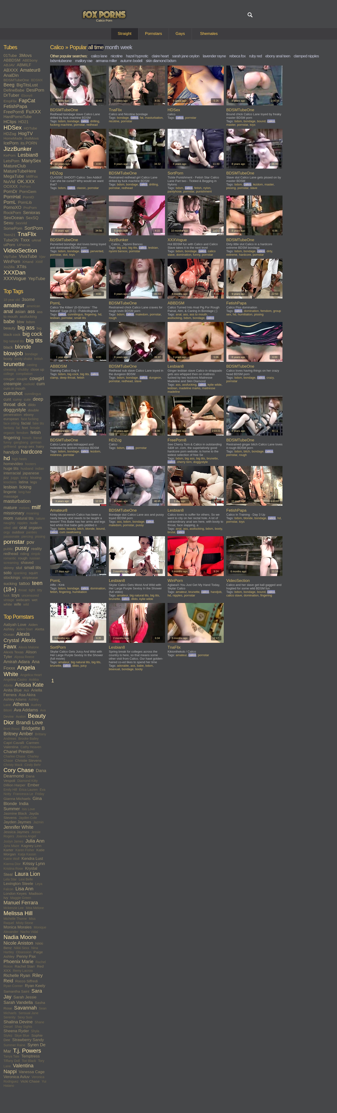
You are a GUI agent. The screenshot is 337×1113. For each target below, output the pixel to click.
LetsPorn (11, 161)
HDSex (13, 127)
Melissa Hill (18, 913)
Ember (33, 785)
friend (37, 438)
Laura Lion (27, 874)
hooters (30, 464)
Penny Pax (26, 956)
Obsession (23, 952)
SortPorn (33, 228)
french (26, 438)
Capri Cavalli (14, 743)
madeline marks (189, 388)
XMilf (39, 262)
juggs (14, 478)
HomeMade (13, 138)
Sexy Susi (25, 1017)
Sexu (8, 222)
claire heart (160, 56)
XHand (27, 262)
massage (11, 496)
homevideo (13, 464)
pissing (40, 536)
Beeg (9, 84)
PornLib (25, 202)
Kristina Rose (13, 868)
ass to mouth (198, 314)
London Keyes (15, 893)
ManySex (31, 160)
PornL (10, 202)
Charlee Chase (14, 756)
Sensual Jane (28, 1013)
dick (22, 404)
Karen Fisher (24, 850)
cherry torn (184, 462)
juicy (84, 665)
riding (24, 554)
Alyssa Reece (24, 657)
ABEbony (30, 60)
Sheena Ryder (16, 1031)
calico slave (234, 595)
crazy (270, 377)
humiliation (245, 314)
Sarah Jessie (24, 997)
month (112, 47)
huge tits (11, 468)
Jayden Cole (28, 818)
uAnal (36, 240)
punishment (204, 191)
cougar (9, 379)
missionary (14, 512)
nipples (22, 523)
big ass (26, 328)
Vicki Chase (30, 1081)
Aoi (26, 690)
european (11, 419)
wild (26, 604)
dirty (269, 251)
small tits (32, 567)
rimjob (35, 554)
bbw (20, 322)
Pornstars (153, 33)
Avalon (21, 716)
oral (23, 527)
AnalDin (11, 75)
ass (31, 311)
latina (23, 482)
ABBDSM (12, 60)
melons (24, 508)
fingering (12, 437)
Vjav (42, 257)
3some (28, 299)
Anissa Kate (29, 685)
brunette (14, 364)
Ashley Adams (15, 699)
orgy (7, 532)
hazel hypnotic (137, 56)
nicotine (117, 56)
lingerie (10, 492)
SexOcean (14, 217)
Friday (39, 794)
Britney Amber (18, 733)
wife (17, 604)
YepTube (36, 278)
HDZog (10, 134)
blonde (23, 347)
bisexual (114, 669)
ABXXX (11, 70)
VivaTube (28, 256)
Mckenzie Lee (14, 908)
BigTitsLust (27, 84)
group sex (26, 446)
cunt (7, 399)
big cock (32, 334)
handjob (11, 452)
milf (36, 507)
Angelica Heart (31, 675)
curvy (17, 399)
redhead (11, 553)
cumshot (13, 393)
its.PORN (29, 143)
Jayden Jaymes (17, 822)
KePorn (10, 155)
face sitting (11, 423)
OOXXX (11, 186)
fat (18, 428)
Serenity (9, 1017)
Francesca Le (23, 794)
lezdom (258, 184)
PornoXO (12, 207)
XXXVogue (15, 278)
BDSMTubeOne (16, 80)
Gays (180, 33)
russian (34, 558)
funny (7, 442)
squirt (33, 573)
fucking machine (61, 124)
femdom (23, 433)
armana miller (106, 61)
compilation (24, 374)
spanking (20, 573)
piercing (27, 536)
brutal (171, 532)
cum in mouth (14, 388)
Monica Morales (18, 927)
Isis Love (28, 809)
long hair (24, 492)
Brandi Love (29, 722)
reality (36, 549)
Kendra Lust (32, 858)
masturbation (17, 501)
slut (19, 568)
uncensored (30, 595)
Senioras (31, 212)
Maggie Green (20, 898)
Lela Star (10, 879)
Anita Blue (13, 690)
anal (8, 311)
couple (22, 379)
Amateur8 (30, 70)
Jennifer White (18, 827)
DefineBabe (14, 90)
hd (7, 458)
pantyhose (175, 191)
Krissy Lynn (34, 863)
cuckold (28, 384)
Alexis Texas (14, 652)
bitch (247, 451)
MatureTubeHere (20, 171)
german (35, 442)
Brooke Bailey (28, 738)
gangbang (21, 442)
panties (31, 532)
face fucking (29, 419)
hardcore (31, 452)
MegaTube (14, 176)
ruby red (255, 56)
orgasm (35, 527)
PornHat (12, 196)
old (14, 528)
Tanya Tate (11, 1056)
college (9, 374)
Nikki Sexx (21, 948)
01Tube (10, 55)
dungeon (155, 377)
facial (26, 423)
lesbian (10, 486)
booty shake (23, 359)
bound (261, 121)
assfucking (28, 316)
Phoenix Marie (18, 961)
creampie (12, 383)
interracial (12, 473)
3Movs (25, 55)
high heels (19, 459)
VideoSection (20, 250)
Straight (125, 33)
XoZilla (9, 267)
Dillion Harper (15, 785)
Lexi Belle (26, 879)
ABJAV (9, 65)
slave (253, 188)
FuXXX (33, 111)
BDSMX (37, 80)
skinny (9, 568)
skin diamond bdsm (161, 61)
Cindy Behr (33, 765)
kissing (35, 478)
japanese (31, 473)
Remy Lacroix (23, 970)
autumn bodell (131, 61)
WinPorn (12, 261)
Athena (21, 704)
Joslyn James (13, 841)
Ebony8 (26, 95)
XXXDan (15, 272)
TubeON (11, 240)
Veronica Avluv (16, 1077)
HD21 (23, 122)
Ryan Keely (35, 986)
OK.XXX (26, 181)
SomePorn (13, 228)
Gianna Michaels (17, 799)
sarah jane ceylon (185, 56)
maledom (142, 314)
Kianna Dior (12, 864)
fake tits (38, 423)
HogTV (25, 133)
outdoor (18, 532)
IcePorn (11, 143)
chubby (23, 369)
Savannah (25, 1008)
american (33, 306)
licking (25, 486)
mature (10, 507)
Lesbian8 (28, 155)
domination (183, 254)
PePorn (25, 187)
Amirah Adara (17, 661)
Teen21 (9, 235)
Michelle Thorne (15, 919)
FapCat (27, 101)
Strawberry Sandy (28, 1040)
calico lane (99, 56)
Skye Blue (22, 1035)
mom (8, 518)
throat (22, 590)
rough (23, 558)
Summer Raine (14, 1045)
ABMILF (24, 65)
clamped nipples (306, 56)
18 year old (12, 300)
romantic (10, 558)
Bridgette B (33, 728)
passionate (11, 536)
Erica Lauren (28, 789)
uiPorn (9, 245)
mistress (55, 455)
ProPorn (30, 208)
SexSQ (32, 218)
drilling (94, 121)
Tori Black (29, 1061)
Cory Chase (19, 770)
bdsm (30, 322)
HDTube (30, 128)
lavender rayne (214, 56)
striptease (30, 578)
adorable (123, 665)
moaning (32, 513)
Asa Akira (27, 695)
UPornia (23, 245)
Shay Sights (23, 1026)
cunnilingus (33, 394)
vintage (9, 600)
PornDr (10, 191)
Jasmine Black (15, 813)
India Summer (16, 806)
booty (8, 359)
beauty (9, 328)
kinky (24, 478)
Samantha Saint (16, 991)
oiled (7, 528)
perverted (96, 251)
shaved (27, 562)
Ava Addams (26, 709)
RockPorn (12, 213)
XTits (21, 266)
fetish (35, 432)
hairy (40, 446)
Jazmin (38, 822)
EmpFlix (10, 101)
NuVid (9, 181)
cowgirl (36, 378)
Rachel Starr (25, 966)
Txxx (25, 239)
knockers (10, 482)
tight (32, 590)
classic (81, 188)
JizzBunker (18, 149)
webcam (23, 600)
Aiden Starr (24, 629)
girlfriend (10, 446)
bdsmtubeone (61, 61)
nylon (207, 188)
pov (30, 542)
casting (32, 365)
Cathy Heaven (30, 747)
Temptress (30, 1056)
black (8, 347)
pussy (22, 548)
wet (34, 600)
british (38, 359)
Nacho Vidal (29, 932)
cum (41, 383)
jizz (6, 478)
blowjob (13, 353)
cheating (10, 369)
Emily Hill (10, 789)
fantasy (9, 428)
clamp (54, 377)
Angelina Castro (15, 679)
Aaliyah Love (15, 624)
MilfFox (32, 176)
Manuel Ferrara (21, 903)
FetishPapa (15, 106)
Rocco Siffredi (26, 981)
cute (27, 399)
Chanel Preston (18, 751)
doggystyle (15, 409)
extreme (231, 254)
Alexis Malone (28, 647)
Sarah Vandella (18, 1002)
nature (40, 518)
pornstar (14, 542)
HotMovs (31, 138)
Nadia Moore (20, 937)
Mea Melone (35, 908)
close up (37, 369)
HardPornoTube (18, 117)
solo (7, 572)
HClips (10, 121)
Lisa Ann (24, 888)
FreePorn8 (14, 111)
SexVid (21, 223)
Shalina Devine (18, 1021)
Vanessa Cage (31, 1072)
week (126, 47)
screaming (11, 563)
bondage (31, 354)
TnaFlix (27, 234)
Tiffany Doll (12, 1061)
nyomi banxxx (118, 251)
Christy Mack (13, 765)
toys (16, 595)
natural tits (24, 518)
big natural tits (14, 341)
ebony (28, 415)
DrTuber (11, 95)
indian (39, 468)
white (8, 604)
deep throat (67, 377)
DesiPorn (35, 90)
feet (25, 428)
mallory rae (83, 61)
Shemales (209, 33)
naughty (9, 523)
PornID (28, 197)
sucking (10, 583)
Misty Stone (24, 923)
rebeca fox (237, 56)
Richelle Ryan (17, 975)
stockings (12, 577)
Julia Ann (35, 840)
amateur (14, 305)
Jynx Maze (11, 846)
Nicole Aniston (18, 943)
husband (27, 468)
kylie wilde (214, 384)
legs (33, 482)
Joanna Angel (26, 836)
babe (9, 321)
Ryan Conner (13, 986)
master (230, 124)
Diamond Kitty (27, 781)
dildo (32, 405)
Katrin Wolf (11, 859)
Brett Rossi (11, 729)
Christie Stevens (28, 760)
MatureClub (15, 165)
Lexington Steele (18, 883)
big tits (34, 340)
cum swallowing (70, 532)
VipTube (10, 257)
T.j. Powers (27, 1050)
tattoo (24, 583)
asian (20, 311)
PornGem (28, 191)
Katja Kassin (27, 854)
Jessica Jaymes (16, 832)
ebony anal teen (277, 56)
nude (34, 523)
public (8, 549)
